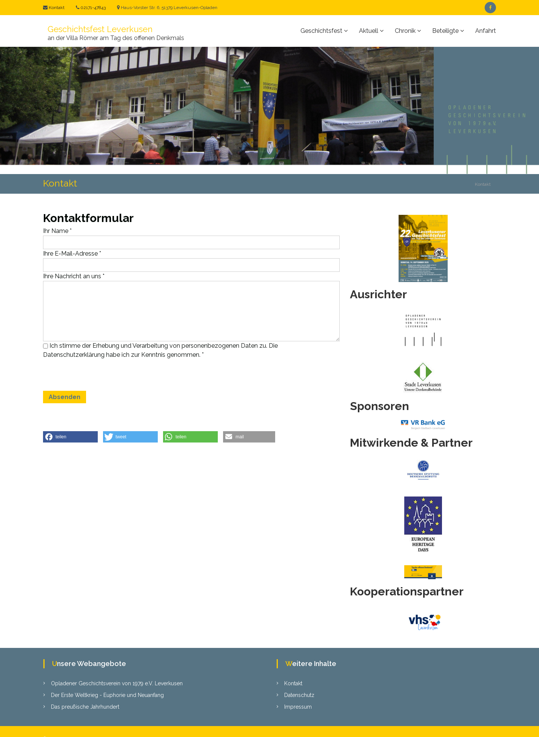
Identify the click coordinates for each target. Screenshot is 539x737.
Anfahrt (485, 30)
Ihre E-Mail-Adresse (72, 253)
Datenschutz (299, 695)
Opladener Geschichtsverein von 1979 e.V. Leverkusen (117, 683)
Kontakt (56, 7)
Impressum (298, 707)
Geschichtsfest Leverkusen (100, 29)
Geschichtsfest (321, 30)
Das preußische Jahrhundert (85, 707)
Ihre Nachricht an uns (74, 276)
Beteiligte (445, 30)
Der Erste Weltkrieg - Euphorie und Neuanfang (107, 695)
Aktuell (368, 30)
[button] (70, 437)
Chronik (405, 30)
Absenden (64, 397)
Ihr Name (57, 230)
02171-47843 (92, 7)
